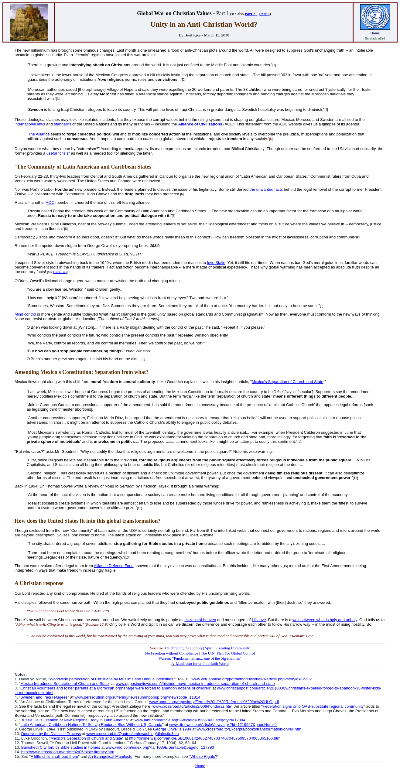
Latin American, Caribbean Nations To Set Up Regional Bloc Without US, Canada (91, 724)
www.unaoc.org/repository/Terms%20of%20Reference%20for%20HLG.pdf (214, 701)
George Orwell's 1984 (172, 729)
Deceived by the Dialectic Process (51, 733)
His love (259, 619)
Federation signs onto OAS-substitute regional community (313, 706)
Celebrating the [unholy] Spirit (189, 648)
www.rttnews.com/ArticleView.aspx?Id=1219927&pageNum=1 (223, 724)
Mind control (25, 314)
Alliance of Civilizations (200, 124)
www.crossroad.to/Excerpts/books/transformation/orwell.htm (249, 729)
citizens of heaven (200, 619)
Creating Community (233, 648)
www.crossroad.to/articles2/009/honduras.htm (192, 706)
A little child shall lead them (54, 756)
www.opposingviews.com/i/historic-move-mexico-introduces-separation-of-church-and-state (195, 683)
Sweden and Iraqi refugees (43, 697)
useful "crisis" (58, 153)
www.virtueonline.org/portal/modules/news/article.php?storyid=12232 (252, 679)
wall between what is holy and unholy (324, 619)
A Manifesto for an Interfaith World (200, 663)
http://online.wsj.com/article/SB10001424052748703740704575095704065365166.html (205, 738)
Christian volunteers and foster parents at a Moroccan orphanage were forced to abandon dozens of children (115, 688)
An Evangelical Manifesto (110, 756)
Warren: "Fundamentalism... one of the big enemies (199, 658)
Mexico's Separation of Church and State (287, 381)
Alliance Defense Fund (114, 565)
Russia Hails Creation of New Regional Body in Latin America (74, 720)
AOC (50, 202)
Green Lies (60, 272)
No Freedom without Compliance (171, 653)
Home (375, 33)
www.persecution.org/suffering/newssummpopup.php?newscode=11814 (137, 697)
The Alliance (39, 134)
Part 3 (264, 14)
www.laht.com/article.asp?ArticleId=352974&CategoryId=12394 (190, 720)
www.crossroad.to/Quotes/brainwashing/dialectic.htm (132, 733)
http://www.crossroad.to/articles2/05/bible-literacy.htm (67, 752)
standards (62, 124)
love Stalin (216, 262)
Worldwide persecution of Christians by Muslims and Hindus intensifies (111, 679)
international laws (30, 124)
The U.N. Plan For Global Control (228, 653)
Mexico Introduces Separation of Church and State (64, 683)
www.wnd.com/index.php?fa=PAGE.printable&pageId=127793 (160, 747)
